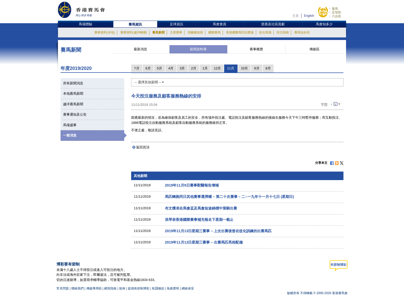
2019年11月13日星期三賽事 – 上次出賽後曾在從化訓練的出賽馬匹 (218, 231)
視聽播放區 (195, 32)
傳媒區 (314, 49)
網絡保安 (188, 288)
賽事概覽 (256, 49)
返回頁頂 (142, 147)
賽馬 (335, 9)
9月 (256, 68)
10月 (244, 68)
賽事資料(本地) (104, 32)
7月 (136, 68)
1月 (205, 68)
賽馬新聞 (158, 32)
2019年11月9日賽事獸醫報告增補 (192, 185)
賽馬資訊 (135, 24)
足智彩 (336, 12)
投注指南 (282, 32)
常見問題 (62, 288)
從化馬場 (265, 32)
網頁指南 (110, 288)
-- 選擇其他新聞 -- (149, 82)
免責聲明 (173, 288)
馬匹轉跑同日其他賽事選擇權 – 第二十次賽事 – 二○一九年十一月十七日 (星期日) (229, 197)
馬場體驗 (85, 24)
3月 (182, 68)
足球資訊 (176, 24)
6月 (148, 68)
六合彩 (336, 16)
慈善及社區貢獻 (273, 24)
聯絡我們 (77, 288)
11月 (230, 68)
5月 (159, 68)
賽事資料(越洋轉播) (133, 32)
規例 (122, 288)
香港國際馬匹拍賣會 (240, 32)
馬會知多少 (324, 24)
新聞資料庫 (198, 49)
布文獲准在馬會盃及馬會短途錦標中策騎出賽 (201, 208)
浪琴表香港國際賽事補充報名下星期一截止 (199, 220)
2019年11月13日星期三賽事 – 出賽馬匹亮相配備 (204, 242)
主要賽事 (176, 32)
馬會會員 (219, 24)
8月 (268, 68)
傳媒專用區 (94, 288)
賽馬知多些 (302, 32)
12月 (217, 68)
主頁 (295, 16)
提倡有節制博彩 (138, 288)
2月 (193, 68)
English (309, 16)
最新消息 (140, 49)
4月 (170, 68)
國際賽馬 (214, 32)
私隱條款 (158, 288)
